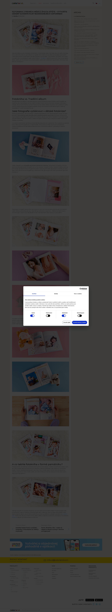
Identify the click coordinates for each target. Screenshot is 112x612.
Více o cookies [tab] (78, 293)
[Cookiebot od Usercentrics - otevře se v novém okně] (80, 289)
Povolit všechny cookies (79, 322)
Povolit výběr (67, 322)
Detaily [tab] (56, 293)
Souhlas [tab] (34, 293)
